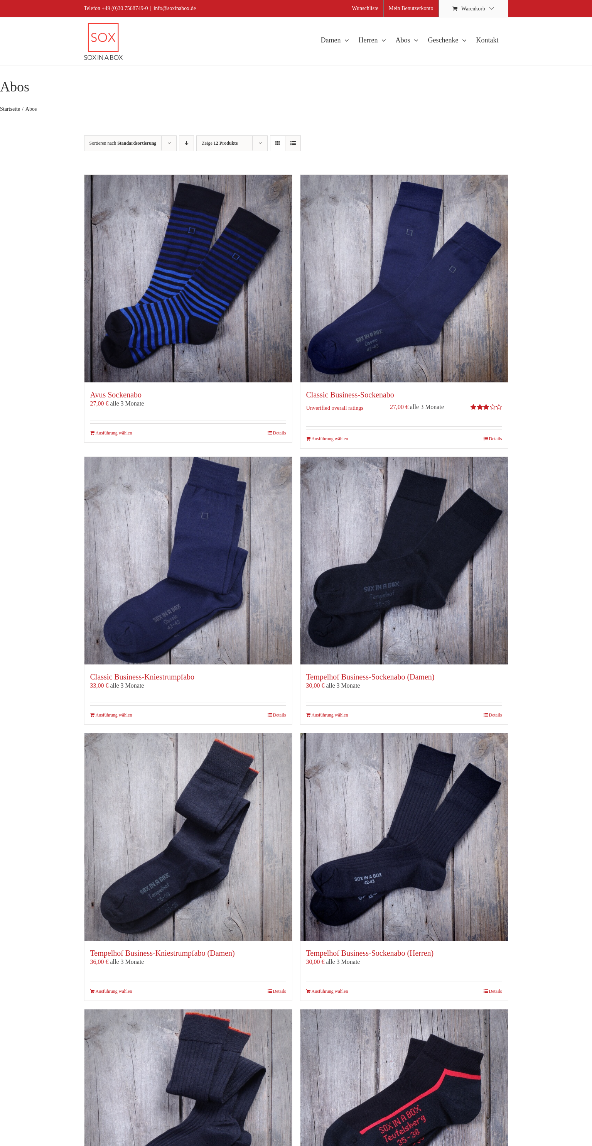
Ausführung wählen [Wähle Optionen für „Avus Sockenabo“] (114, 433)
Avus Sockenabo (116, 394)
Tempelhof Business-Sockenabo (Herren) (370, 953)
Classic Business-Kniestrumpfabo (142, 677)
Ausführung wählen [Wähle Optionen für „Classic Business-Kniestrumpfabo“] (114, 715)
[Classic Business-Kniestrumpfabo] (188, 560)
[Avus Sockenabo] (188, 278)
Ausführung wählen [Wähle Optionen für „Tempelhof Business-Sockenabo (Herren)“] (330, 991)
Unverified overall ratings (335, 408)
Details (279, 433)
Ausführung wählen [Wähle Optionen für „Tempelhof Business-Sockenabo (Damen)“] (330, 715)
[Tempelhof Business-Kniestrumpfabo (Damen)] (188, 837)
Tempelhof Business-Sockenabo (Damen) (370, 677)
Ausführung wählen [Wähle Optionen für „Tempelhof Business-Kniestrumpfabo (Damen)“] (114, 991)
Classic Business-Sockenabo (350, 394)
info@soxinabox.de (174, 8)
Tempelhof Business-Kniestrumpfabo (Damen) (162, 953)
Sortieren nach (123, 143)
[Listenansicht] (292, 143)
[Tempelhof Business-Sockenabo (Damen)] (404, 560)
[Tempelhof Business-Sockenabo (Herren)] (404, 837)
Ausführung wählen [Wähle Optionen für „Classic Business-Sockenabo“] (330, 438)
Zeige (220, 143)
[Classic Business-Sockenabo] (404, 278)
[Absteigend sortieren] (186, 143)
